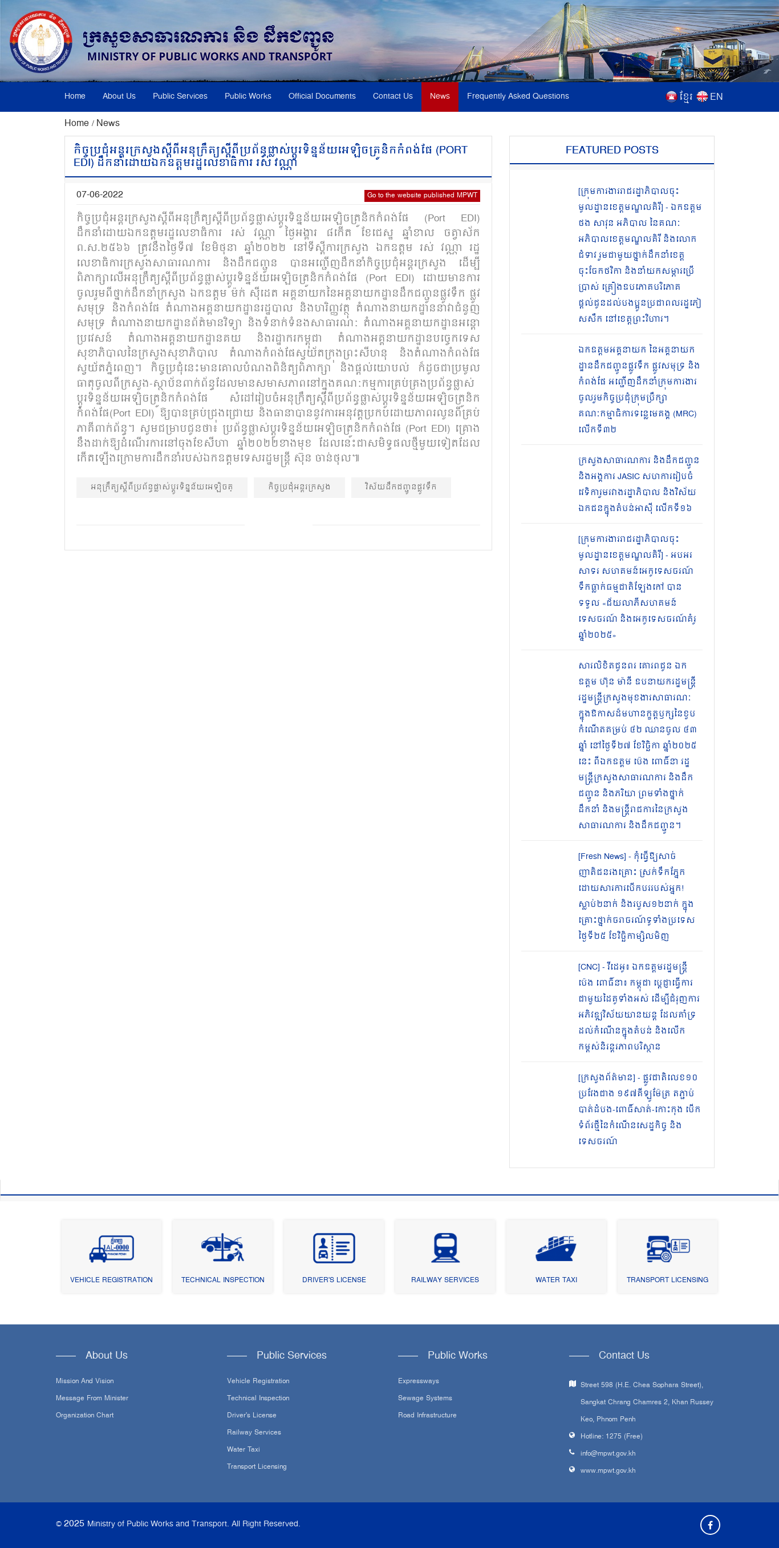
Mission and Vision (84, 1382)
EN (716, 98)
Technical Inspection (223, 1281)
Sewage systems (425, 1399)
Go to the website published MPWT (422, 196)
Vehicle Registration (111, 1281)
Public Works (248, 97)
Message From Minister (92, 1399)
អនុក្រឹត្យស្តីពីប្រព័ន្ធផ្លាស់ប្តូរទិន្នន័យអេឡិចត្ (162, 487)
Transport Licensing (667, 1281)
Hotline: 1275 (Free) (612, 1437)
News (440, 97)
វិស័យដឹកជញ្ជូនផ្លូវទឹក (401, 487)
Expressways (418, 1382)
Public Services (180, 97)
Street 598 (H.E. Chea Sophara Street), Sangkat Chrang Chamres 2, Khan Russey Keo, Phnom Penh (647, 1403)
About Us (119, 97)
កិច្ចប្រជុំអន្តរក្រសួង (299, 487)
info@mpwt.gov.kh (608, 1454)
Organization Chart (84, 1416)
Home (75, 97)
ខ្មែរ (686, 98)
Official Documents (322, 97)
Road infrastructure (427, 1416)
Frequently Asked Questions (518, 97)
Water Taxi (556, 1281)
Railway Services (445, 1281)
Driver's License (334, 1281)
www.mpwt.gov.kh (608, 1471)
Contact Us (393, 97)
